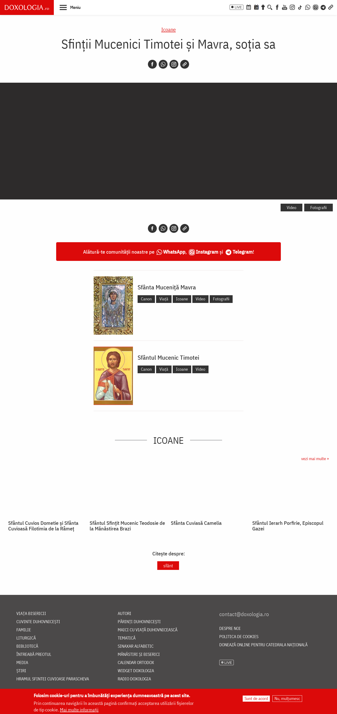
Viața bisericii (31, 613)
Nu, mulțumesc (287, 698)
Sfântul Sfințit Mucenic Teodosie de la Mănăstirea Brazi (127, 525)
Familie (23, 630)
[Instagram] (292, 6)
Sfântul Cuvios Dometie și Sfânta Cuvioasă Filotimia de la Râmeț (43, 525)
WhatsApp (174, 251)
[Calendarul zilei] (256, 6)
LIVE (238, 7)
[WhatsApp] (307, 6)
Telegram (243, 251)
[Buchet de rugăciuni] (263, 6)
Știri (21, 670)
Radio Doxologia (134, 679)
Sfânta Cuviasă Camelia (196, 523)
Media (22, 662)
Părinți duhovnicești (139, 621)
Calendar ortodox (136, 662)
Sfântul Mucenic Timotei (168, 357)
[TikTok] (300, 6)
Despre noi (230, 628)
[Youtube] (284, 6)
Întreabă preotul (33, 654)
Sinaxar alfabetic (136, 646)
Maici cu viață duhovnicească (147, 630)
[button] (70, 7)
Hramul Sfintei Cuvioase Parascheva (52, 679)
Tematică (127, 638)
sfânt (168, 565)
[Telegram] (323, 6)
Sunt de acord (256, 698)
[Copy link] (184, 64)
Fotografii (318, 207)
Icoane (168, 29)
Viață (163, 299)
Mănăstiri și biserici (139, 654)
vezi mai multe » (315, 458)
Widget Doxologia (136, 670)
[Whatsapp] (163, 64)
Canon (146, 299)
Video (291, 207)
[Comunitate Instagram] (315, 6)
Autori (124, 613)
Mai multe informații (79, 710)
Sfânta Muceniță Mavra (167, 287)
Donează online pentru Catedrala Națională (263, 645)
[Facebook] (277, 6)
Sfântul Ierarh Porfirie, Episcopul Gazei (287, 525)
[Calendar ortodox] (248, 6)
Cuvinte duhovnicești (38, 621)
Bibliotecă (27, 646)
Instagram (207, 251)
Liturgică (26, 638)
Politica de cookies (238, 636)
